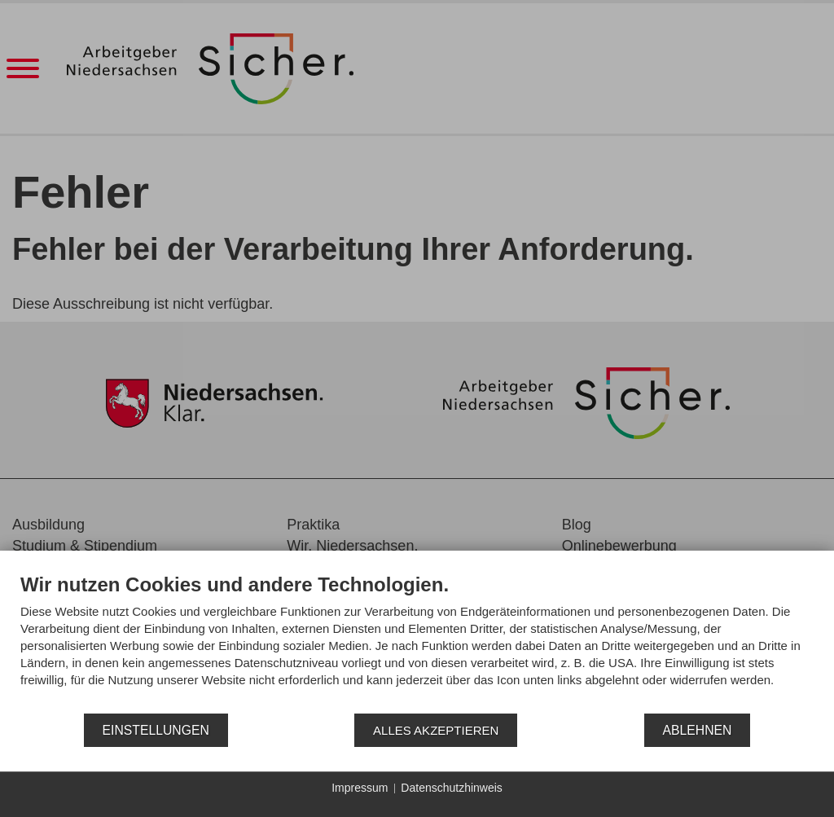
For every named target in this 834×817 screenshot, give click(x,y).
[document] (417, 642)
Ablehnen (697, 730)
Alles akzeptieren (435, 730)
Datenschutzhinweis (452, 787)
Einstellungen (156, 730)
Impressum (359, 787)
